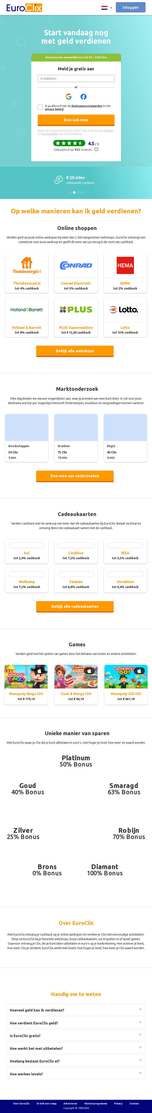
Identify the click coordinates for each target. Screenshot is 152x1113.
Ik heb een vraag (46, 1103)
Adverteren (70, 1103)
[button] (105, 7)
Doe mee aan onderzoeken (75, 476)
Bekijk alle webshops (75, 351)
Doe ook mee (76, 120)
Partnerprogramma (95, 1103)
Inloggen (131, 7)
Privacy (118, 1103)
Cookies (134, 1103)
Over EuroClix (21, 1103)
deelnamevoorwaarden (86, 106)
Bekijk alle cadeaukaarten (75, 606)
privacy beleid (54, 109)
